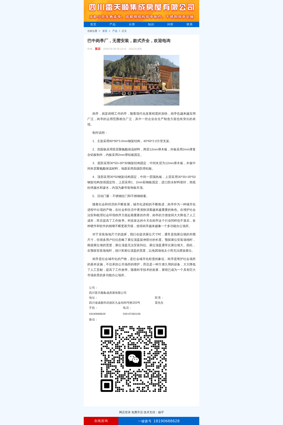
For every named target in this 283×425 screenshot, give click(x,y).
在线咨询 (101, 421)
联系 (190, 24)
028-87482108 (131, 313)
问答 (170, 24)
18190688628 (97, 313)
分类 (132, 24)
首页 (93, 24)
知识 (151, 24)
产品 (113, 24)
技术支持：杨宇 (154, 412)
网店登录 (125, 412)
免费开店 (137, 412)
